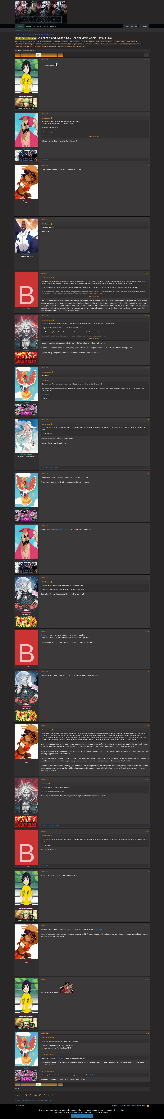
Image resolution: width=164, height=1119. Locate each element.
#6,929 (146, 473)
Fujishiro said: (47, 372)
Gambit (27, 350)
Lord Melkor (27, 148)
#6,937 (146, 871)
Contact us (114, 1105)
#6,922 (146, 113)
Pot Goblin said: (48, 1038)
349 (47, 55)
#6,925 (146, 273)
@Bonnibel (100, 929)
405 (55, 55)
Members (54, 26)
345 (29, 55)
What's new (41, 26)
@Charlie (100, 675)
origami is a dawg (78, 44)
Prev (18, 55)
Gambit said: (47, 424)
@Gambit (46, 323)
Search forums (28, 30)
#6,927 (146, 367)
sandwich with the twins (101, 44)
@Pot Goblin (63, 529)
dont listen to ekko (119, 41)
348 (43, 55)
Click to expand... (95, 136)
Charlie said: (47, 118)
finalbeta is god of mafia (43, 44)
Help (143, 1105)
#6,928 (146, 419)
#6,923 (146, 165)
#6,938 (146, 925)
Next (60, 55)
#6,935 (146, 779)
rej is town (89, 44)
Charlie (27, 402)
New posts (18, 30)
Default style (20, 1105)
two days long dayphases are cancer (130, 44)
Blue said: (46, 784)
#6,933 (146, 671)
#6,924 (146, 219)
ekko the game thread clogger (25, 44)
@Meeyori (46, 635)
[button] (34, 26)
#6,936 (146, 831)
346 (34, 55)
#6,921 (146, 59)
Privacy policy (136, 1105)
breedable (65, 41)
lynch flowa (55, 44)
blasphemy (56, 41)
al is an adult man (45, 41)
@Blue (45, 427)
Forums (20, 26)
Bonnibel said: (48, 730)
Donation (29, 26)
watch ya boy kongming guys (24, 46)
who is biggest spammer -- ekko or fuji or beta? (72, 46)
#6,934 (146, 725)
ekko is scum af (132, 41)
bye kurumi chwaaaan (88, 41)
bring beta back (74, 41)
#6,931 (146, 577)
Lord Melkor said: (49, 1054)
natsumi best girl (66, 44)
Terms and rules (124, 1105)
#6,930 (146, 525)
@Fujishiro (46, 394)
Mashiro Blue (20, 41)
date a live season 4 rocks (104, 41)
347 (38, 55)
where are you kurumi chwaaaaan (45, 46)
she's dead (113, 44)
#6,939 (146, 979)
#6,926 (146, 315)
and (51, 467)
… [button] (25, 55)
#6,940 (146, 1033)
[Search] (144, 26)
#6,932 (146, 631)
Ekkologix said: (48, 278)
